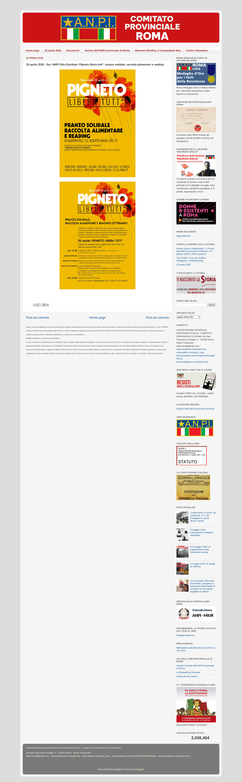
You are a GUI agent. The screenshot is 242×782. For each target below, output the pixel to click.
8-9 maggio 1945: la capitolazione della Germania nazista (200, 549)
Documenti (72, 50)
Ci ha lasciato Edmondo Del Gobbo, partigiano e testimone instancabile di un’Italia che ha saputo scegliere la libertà (202, 586)
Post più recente (37, 317)
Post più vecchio (157, 317)
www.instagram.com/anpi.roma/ (192, 362)
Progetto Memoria (185, 635)
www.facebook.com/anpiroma (191, 349)
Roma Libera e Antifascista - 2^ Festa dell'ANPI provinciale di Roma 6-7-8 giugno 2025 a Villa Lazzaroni (195, 251)
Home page (32, 50)
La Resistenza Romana (188, 672)
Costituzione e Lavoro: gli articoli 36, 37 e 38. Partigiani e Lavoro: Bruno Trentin (203, 516)
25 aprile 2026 (53, 50)
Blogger (140, 769)
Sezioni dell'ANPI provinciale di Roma (107, 50)
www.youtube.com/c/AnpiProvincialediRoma (134, 756)
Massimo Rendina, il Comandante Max (158, 50)
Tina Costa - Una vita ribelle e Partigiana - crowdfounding (191, 259)
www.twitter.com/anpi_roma (190, 352)
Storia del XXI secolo (186, 676)
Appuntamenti (183, 236)
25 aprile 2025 (183, 264)
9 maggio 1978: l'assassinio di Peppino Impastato (201, 532)
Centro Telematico (197, 50)
